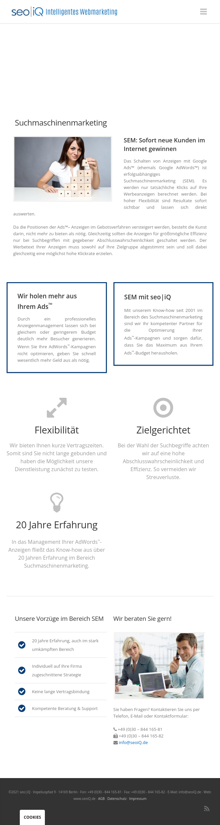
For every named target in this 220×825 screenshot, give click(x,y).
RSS (206, 808)
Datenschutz (116, 798)
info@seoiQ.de (133, 742)
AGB (101, 798)
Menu (203, 11)
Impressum (137, 798)
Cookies (32, 817)
